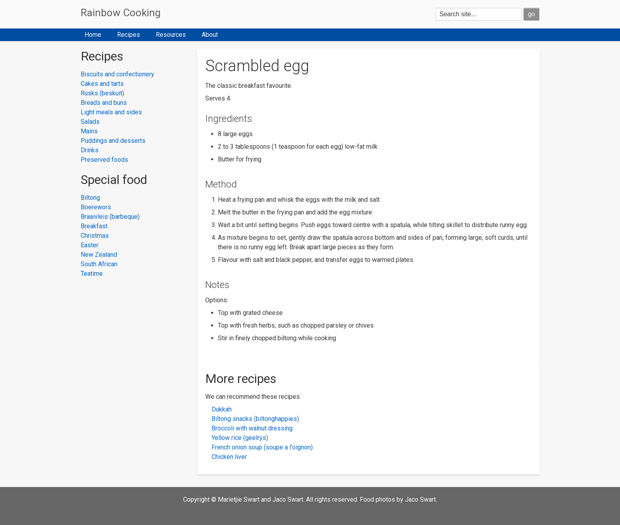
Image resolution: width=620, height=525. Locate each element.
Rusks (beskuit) (102, 93)
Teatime (92, 273)
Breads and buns (104, 102)
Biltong (90, 197)
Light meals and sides (111, 112)
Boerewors (96, 207)
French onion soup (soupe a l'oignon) (262, 447)
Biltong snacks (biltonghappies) (255, 419)
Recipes (128, 34)
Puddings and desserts (113, 140)
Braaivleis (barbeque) (110, 216)
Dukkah (222, 409)
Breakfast (94, 226)
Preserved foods (104, 159)
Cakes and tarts (102, 83)
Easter (89, 245)
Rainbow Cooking (121, 13)
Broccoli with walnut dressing (252, 428)
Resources (171, 34)
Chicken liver (229, 457)
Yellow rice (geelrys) (240, 438)
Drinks (89, 150)
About (210, 34)
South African (99, 264)
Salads (90, 121)
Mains (89, 131)
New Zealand (99, 254)
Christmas (95, 235)
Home (93, 34)
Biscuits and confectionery (117, 74)
